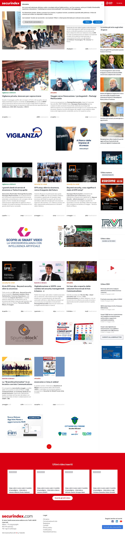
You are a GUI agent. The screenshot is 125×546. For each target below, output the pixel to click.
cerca (119, 3)
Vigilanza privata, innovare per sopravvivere (21, 100)
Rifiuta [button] (87, 22)
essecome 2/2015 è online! (46, 385)
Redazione (46, 527)
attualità (54, 96)
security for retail (40, 188)
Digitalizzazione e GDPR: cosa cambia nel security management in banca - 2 (49, 292)
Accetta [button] (98, 22)
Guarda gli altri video (62, 502)
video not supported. (112, 14)
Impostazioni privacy (49, 535)
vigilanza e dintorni (9, 96)
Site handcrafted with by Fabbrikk (13, 536)
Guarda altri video (108, 241)
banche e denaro (40, 286)
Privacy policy (47, 531)
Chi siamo (46, 523)
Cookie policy (47, 533)
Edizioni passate (107, 175)
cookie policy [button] (77, 9)
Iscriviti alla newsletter (112, 337)
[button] (102, 4)
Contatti (45, 529)
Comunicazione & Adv (50, 525)
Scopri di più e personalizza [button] (33, 22)
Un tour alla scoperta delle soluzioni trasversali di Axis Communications (79, 292)
